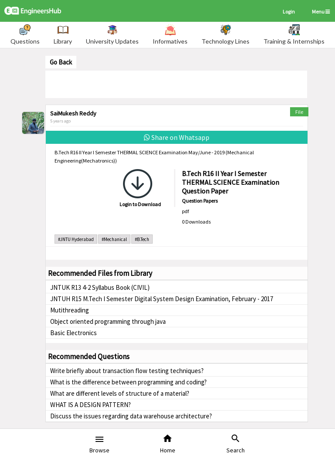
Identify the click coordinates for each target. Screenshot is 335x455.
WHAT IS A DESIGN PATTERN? (90, 405)
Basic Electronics (73, 333)
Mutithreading (69, 310)
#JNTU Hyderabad (76, 239)
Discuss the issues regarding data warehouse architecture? (131, 416)
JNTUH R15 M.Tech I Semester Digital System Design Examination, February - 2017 (161, 299)
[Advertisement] (176, 84)
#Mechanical (114, 239)
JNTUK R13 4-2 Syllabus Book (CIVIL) (100, 287)
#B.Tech (142, 239)
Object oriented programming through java (108, 321)
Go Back (61, 62)
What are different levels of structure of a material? (119, 393)
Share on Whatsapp (176, 137)
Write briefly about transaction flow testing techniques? (127, 371)
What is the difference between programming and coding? (128, 382)
